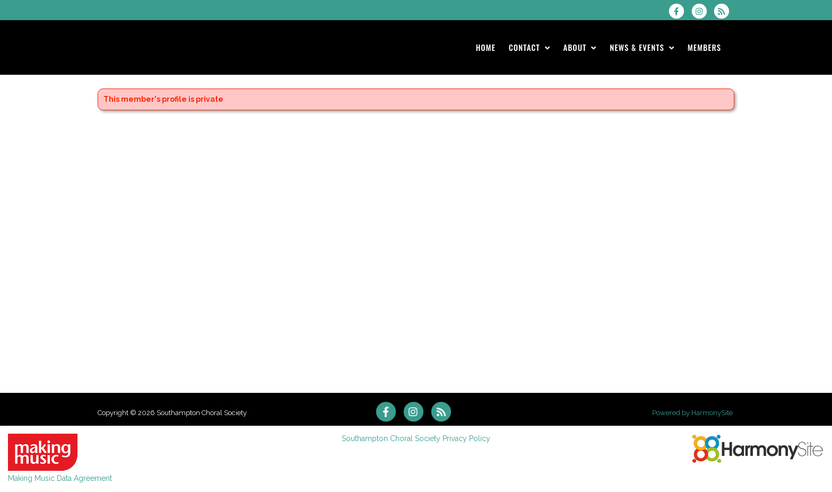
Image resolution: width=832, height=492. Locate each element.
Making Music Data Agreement (60, 478)
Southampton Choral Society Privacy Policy (416, 438)
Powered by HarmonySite (692, 413)
